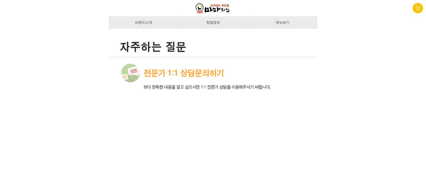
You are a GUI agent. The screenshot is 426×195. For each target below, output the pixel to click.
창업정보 (213, 22)
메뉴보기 (283, 22)
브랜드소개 (143, 22)
